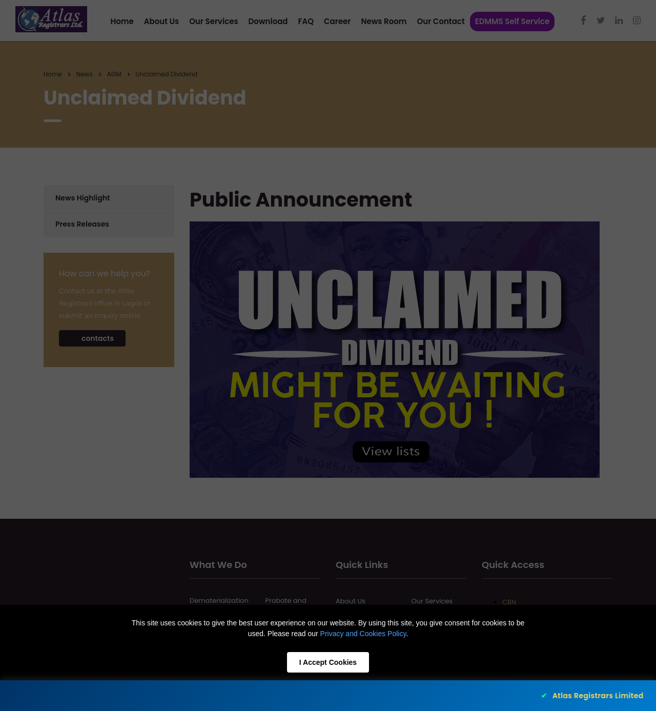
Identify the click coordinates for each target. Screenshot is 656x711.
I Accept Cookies (328, 662)
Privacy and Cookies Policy (363, 633)
